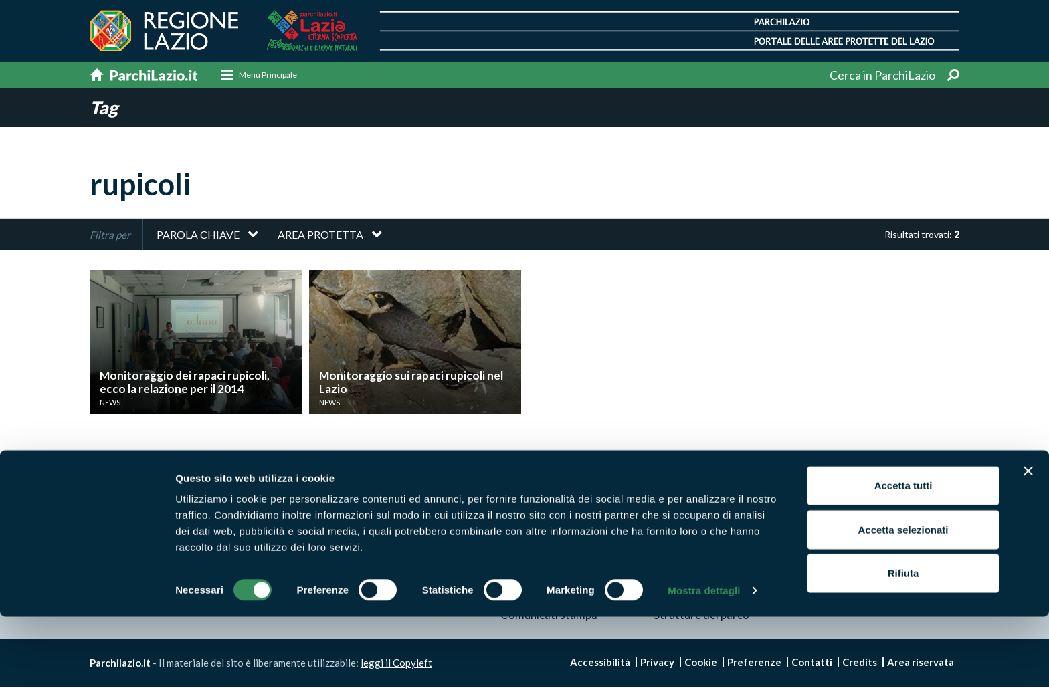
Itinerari (674, 510)
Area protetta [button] (320, 235)
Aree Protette (536, 510)
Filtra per (110, 235)
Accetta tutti (903, 556)
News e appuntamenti (860, 510)
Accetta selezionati (903, 600)
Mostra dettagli (704, 661)
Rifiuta (903, 644)
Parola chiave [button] (198, 235)
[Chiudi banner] (1028, 542)
